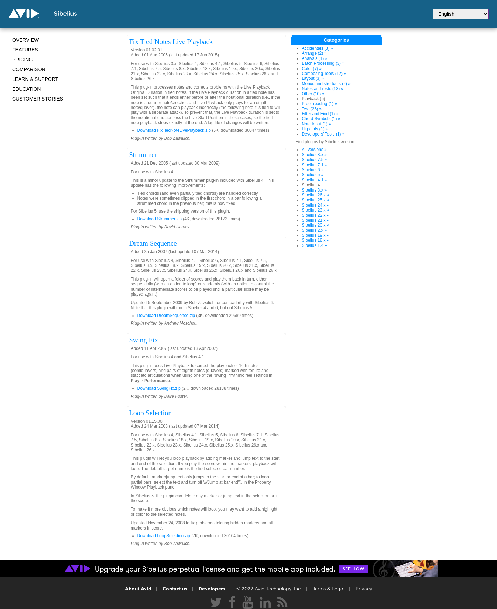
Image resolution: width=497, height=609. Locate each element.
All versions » (314, 149)
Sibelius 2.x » (314, 230)
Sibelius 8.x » (314, 154)
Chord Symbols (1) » (321, 118)
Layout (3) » (313, 78)
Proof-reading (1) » (319, 103)
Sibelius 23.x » (315, 210)
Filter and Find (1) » (320, 113)
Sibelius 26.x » (315, 195)
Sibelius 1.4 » (314, 245)
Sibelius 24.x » (315, 205)
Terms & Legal (328, 589)
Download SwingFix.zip (159, 388)
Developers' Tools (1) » (323, 134)
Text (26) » (312, 108)
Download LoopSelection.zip (163, 535)
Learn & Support (35, 79)
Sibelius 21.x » (315, 220)
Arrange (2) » (314, 53)
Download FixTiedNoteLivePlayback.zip (174, 130)
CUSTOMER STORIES (37, 99)
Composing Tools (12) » (324, 73)
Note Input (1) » (316, 124)
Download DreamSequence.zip (166, 315)
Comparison (29, 69)
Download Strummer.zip (159, 218)
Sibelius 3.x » (314, 190)
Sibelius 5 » (313, 174)
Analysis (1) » (314, 58)
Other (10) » (313, 93)
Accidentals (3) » (317, 48)
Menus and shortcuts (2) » (326, 83)
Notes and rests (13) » (323, 88)
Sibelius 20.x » (315, 225)
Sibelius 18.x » (315, 240)
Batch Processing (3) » (323, 63)
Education (26, 89)
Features (25, 50)
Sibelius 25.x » (315, 200)
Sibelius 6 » (313, 169)
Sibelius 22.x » (315, 215)
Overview (25, 40)
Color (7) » (312, 68)
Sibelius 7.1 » (314, 164)
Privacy (364, 589)
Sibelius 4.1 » (314, 180)
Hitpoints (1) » (315, 128)
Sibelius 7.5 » (314, 159)
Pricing (22, 59)
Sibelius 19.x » (315, 235)
